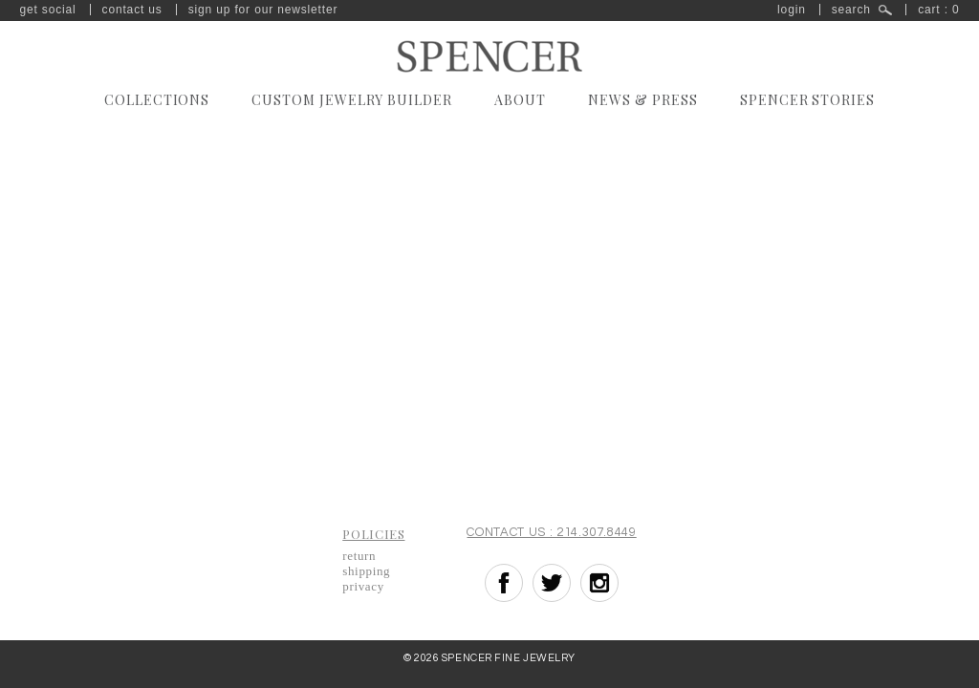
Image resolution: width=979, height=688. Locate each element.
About (520, 100)
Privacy (363, 586)
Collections (157, 100)
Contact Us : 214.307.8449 (551, 532)
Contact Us (132, 9)
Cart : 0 (938, 9)
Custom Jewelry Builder (351, 100)
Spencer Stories (808, 100)
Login (791, 9)
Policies (373, 534)
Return (359, 555)
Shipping (366, 571)
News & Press (643, 100)
